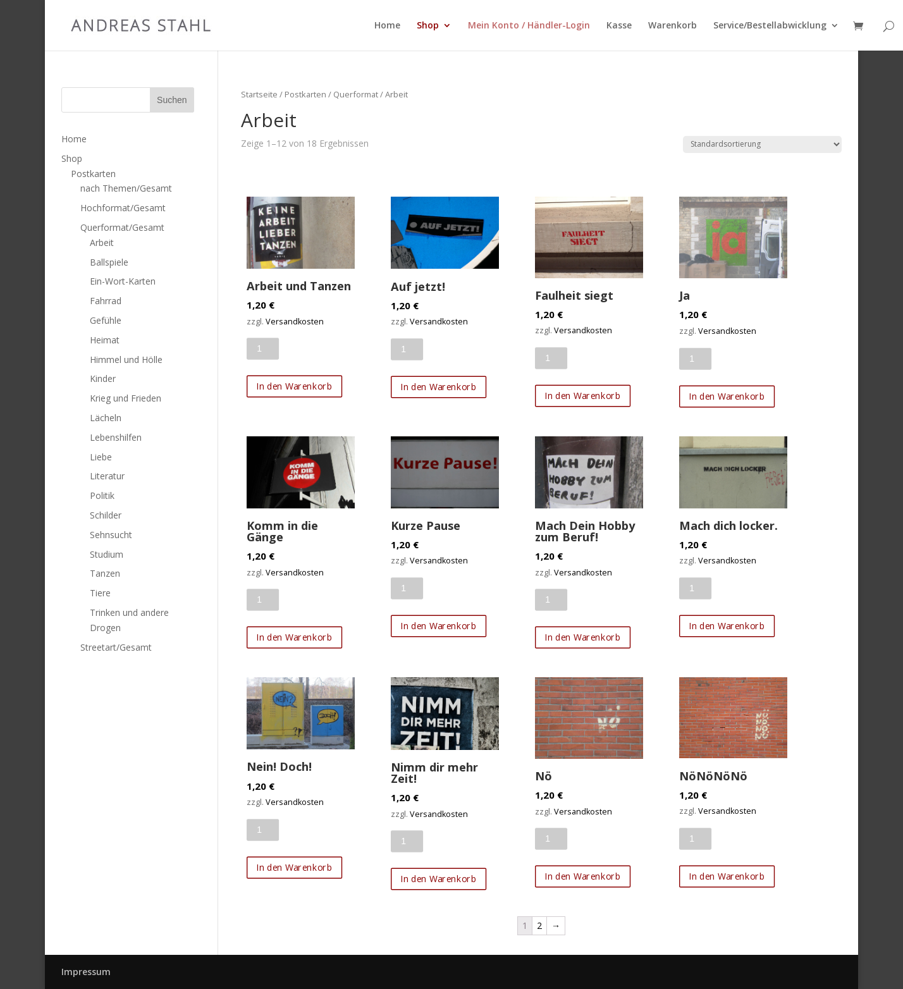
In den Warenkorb (295, 387)
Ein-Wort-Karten (123, 281)
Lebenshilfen (116, 437)
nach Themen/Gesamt (126, 188)
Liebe (101, 457)
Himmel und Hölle (126, 359)
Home (387, 26)
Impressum (86, 972)
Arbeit (102, 242)
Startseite (259, 94)
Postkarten (305, 94)
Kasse (619, 26)
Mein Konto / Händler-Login (529, 26)
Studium (106, 554)
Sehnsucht (111, 535)
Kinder (103, 378)
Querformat (355, 94)
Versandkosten (295, 321)
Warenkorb (672, 26)
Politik (102, 495)
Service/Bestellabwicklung (769, 26)
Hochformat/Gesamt (123, 208)
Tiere (100, 593)
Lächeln (105, 418)
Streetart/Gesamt (116, 647)
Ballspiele (109, 262)
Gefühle (105, 320)
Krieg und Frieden (125, 398)
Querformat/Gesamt (122, 227)
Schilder (105, 515)
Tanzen (105, 573)
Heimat (105, 340)
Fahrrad (105, 301)
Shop (428, 26)
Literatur (107, 476)
